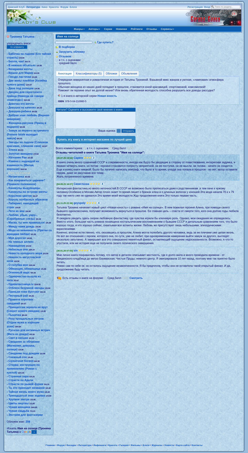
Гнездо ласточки (19, 76)
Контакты (197, 445)
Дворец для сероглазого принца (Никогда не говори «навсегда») (25, 96)
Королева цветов (20, 195)
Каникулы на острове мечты (27, 191)
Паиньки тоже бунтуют (23, 291)
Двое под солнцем (20, 88)
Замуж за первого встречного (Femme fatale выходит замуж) (28, 134)
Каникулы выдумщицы (24, 188)
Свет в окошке (18, 337)
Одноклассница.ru (20, 284)
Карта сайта (182, 445)
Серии (108, 28)
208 (28, 421)
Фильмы (135, 445)
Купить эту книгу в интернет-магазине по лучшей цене (94, 142)
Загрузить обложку (72, 51)
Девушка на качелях (22, 107)
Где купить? (105, 42)
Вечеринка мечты (20, 69)
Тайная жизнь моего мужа (26, 391)
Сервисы (167, 28)
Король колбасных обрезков (28, 199)
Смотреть (136, 281)
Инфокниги (99, 445)
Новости (169, 445)
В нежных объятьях (22, 65)
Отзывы (151, 28)
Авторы (94, 28)
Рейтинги (137, 28)
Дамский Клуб (16, 6)
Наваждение (16, 245)
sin (76, 253)
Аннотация (65, 73)
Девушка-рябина (19, 111)
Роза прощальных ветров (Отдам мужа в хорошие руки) (25, 322)
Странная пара (18, 376)
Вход (207, 6)
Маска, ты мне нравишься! (26, 222)
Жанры (79, 28)
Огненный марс (19, 272)
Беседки (71, 445)
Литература (33, 6)
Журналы (156, 445)
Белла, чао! (16, 61)
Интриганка (16, 176)
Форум (64, 6)
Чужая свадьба (18, 410)
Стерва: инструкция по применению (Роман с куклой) (23, 368)
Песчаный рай (18, 295)
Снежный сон (17, 357)
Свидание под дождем (23, 353)
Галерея (124, 445)
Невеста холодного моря (25, 253)
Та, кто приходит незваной (26, 387)
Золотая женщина (20, 153)
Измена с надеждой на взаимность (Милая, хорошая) (23, 165)
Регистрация (195, 6)
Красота (54, 6)
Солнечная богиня (20, 360)
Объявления (129, 73)
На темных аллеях (20, 241)
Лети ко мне (16, 211)
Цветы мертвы (18, 403)
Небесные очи (18, 249)
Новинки (121, 28)
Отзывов (65, 56)
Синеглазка (81, 187)
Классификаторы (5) (89, 73)
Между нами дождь (21, 226)
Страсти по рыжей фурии (25, 384)
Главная (50, 445)
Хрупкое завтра (18, 399)
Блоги (73, 6)
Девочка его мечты (21, 103)
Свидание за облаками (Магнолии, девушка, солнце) (23, 345)
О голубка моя (18, 264)
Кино (44, 6)
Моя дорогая (17, 238)
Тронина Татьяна (22, 36)
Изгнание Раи (17, 157)
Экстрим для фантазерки (25, 414)
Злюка (12, 149)
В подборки (67, 46)
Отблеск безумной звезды (26, 287)
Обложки (111, 73)
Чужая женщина (19, 407)
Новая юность (107, 95)
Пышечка (14, 314)
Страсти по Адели (20, 380)
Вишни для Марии (20, 72)
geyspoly (80, 206)
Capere (78, 160)
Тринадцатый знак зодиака (26, 395)
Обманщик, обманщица (24, 268)
